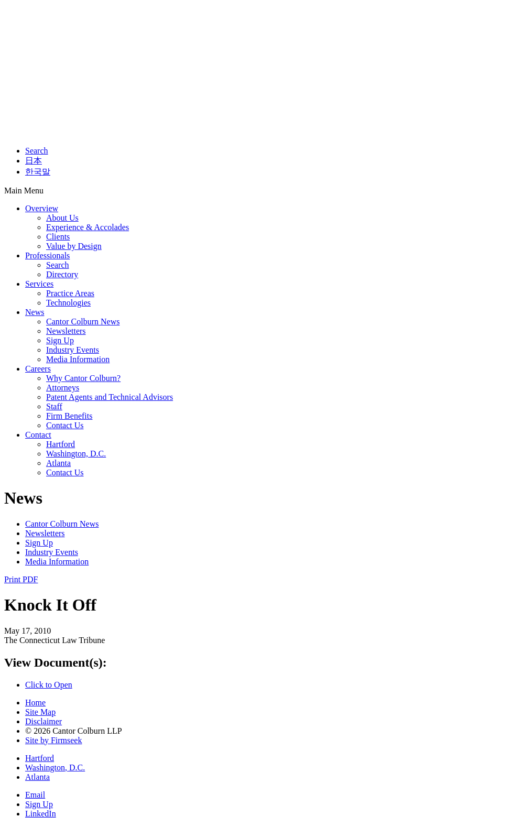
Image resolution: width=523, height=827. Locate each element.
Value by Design (74, 246)
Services (39, 283)
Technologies (68, 302)
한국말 (37, 171)
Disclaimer (43, 721)
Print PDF (21, 579)
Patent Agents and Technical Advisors (109, 397)
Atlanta (58, 463)
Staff (54, 406)
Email (35, 794)
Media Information (78, 359)
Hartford (60, 444)
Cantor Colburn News (82, 321)
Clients (58, 236)
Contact (38, 434)
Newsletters (66, 331)
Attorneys (62, 387)
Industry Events (72, 349)
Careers (38, 368)
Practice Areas (70, 293)
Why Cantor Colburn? (83, 378)
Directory (62, 274)
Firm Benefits (69, 415)
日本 (33, 160)
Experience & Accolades (87, 227)
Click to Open (48, 684)
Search (36, 150)
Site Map (40, 712)
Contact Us (65, 425)
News (34, 312)
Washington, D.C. (76, 453)
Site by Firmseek (53, 740)
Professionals (47, 255)
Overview (41, 208)
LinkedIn (40, 813)
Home (35, 702)
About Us (62, 217)
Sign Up (60, 340)
